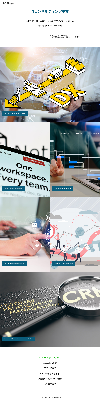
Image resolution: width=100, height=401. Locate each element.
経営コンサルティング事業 (50, 379)
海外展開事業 (50, 384)
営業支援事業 (50, 368)
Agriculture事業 (50, 363)
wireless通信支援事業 (50, 374)
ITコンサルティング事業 (50, 357)
